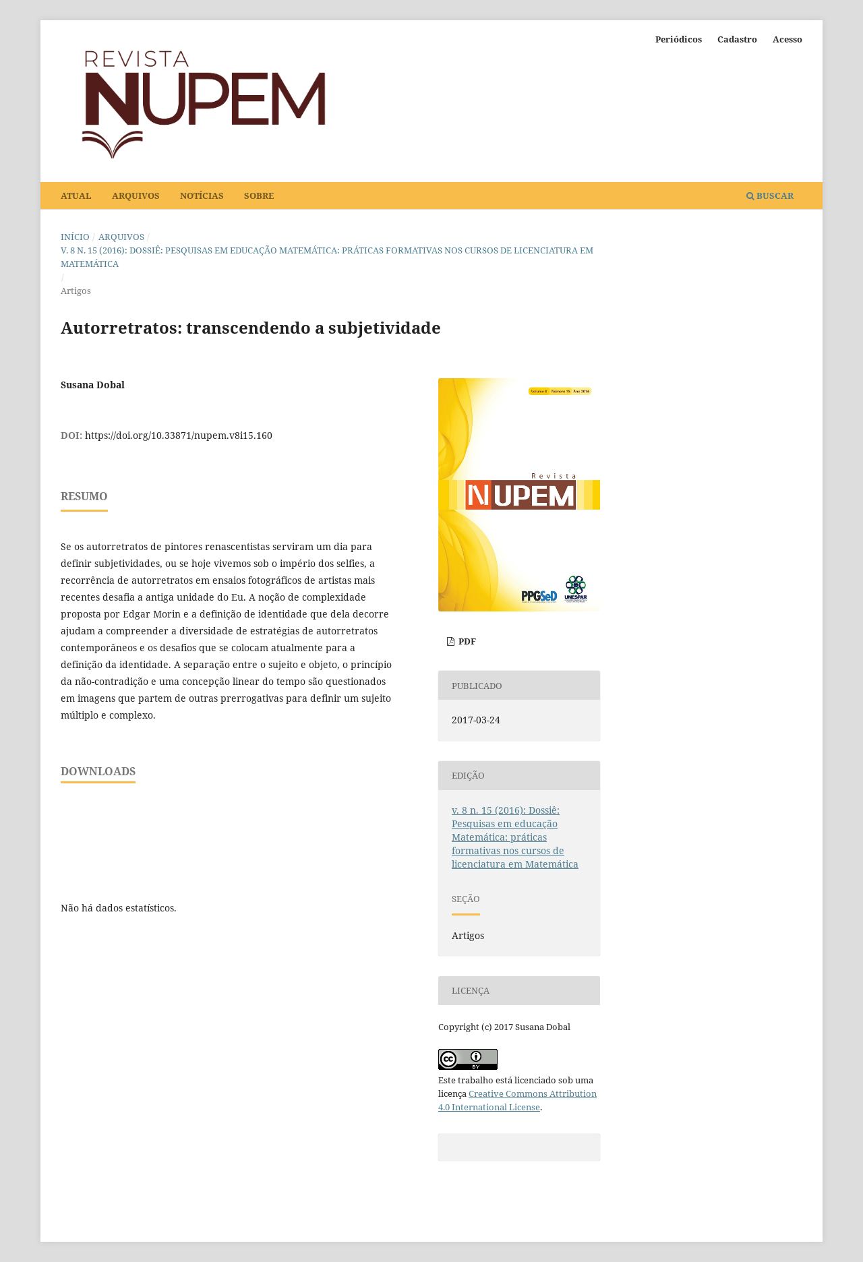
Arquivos (136, 195)
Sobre (259, 195)
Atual (76, 195)
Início (75, 237)
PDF (466, 641)
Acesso (787, 39)
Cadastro (737, 39)
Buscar (770, 195)
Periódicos (678, 39)
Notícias (202, 195)
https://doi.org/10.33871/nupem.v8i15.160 (178, 435)
